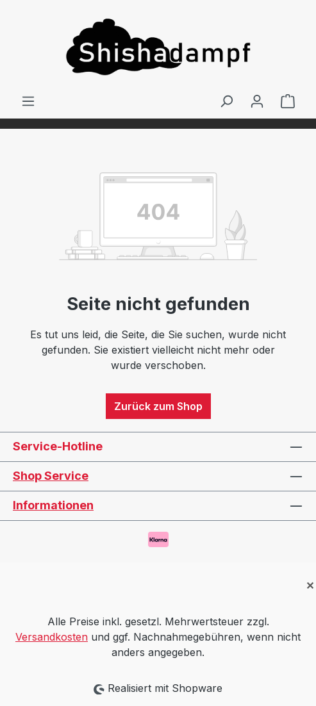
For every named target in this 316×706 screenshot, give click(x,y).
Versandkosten (51, 636)
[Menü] (28, 100)
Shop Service (50, 475)
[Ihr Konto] (257, 100)
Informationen (53, 505)
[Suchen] (226, 100)
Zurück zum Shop (158, 406)
